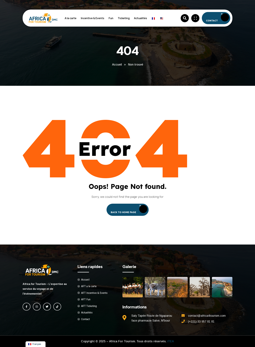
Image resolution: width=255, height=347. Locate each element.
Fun (111, 18)
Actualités (140, 18)
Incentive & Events (92, 18)
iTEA (170, 341)
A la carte (70, 18)
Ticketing (124, 18)
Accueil (117, 64)
